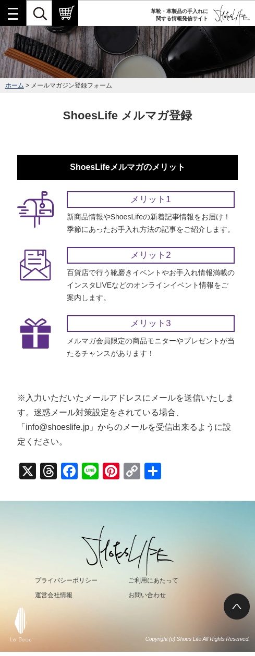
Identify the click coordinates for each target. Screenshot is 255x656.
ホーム (14, 85)
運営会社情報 (53, 595)
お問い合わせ (147, 595)
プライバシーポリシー (66, 580)
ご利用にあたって (153, 580)
